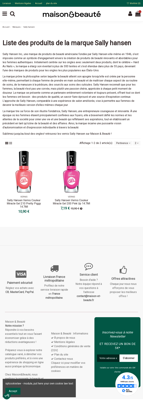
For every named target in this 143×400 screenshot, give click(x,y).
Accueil (39, 3)
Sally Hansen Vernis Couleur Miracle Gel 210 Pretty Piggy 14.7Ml (24, 204)
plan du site (51, 3)
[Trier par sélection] (122, 143)
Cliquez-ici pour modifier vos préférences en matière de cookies (68, 367)
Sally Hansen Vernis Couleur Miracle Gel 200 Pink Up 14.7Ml (71, 202)
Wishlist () (133, 3)
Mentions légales (23, 3)
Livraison (7, 3)
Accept (13, 391)
